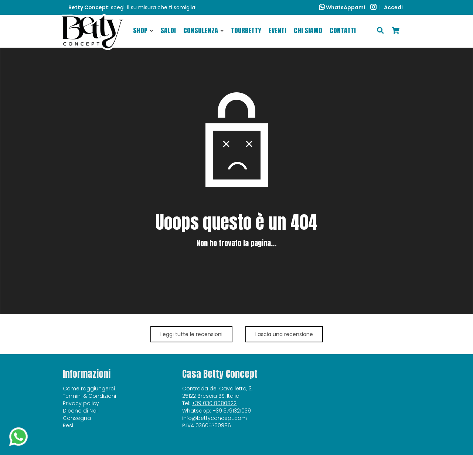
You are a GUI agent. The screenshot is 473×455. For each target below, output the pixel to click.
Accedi (393, 7)
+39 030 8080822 (214, 403)
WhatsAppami (342, 7)
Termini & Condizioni (89, 396)
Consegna (77, 418)
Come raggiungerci (89, 388)
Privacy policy (81, 403)
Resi (68, 425)
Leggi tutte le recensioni (191, 334)
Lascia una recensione (284, 334)
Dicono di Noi (80, 410)
